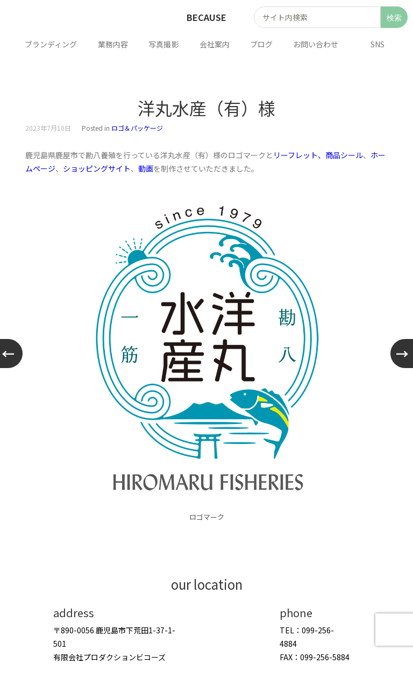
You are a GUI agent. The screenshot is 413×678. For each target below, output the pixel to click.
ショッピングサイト (97, 168)
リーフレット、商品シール (318, 155)
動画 (145, 168)
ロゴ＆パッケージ (137, 127)
